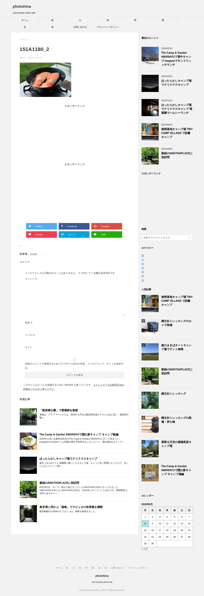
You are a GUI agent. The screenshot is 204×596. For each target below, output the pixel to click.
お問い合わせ (80, 27)
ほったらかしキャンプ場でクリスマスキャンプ (68, 458)
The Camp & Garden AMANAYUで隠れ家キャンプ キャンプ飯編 (78, 434)
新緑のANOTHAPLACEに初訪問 (59, 482)
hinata (33, 253)
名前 (29, 322)
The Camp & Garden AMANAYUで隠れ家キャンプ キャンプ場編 (176, 470)
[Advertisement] (74, 136)
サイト (28, 347)
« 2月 (145, 548)
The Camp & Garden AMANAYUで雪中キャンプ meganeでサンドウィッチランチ (176, 58)
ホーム (24, 20)
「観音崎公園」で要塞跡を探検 (58, 410)
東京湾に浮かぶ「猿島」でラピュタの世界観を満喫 (71, 507)
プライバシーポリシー (108, 27)
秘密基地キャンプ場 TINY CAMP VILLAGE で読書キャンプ (177, 133)
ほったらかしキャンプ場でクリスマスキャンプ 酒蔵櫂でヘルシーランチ (176, 108)
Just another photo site (102, 582)
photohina (22, 6)
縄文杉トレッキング (173, 393)
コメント (31, 278)
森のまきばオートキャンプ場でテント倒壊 (176, 347)
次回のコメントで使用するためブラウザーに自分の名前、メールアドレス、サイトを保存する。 (74, 365)
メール (30, 335)
